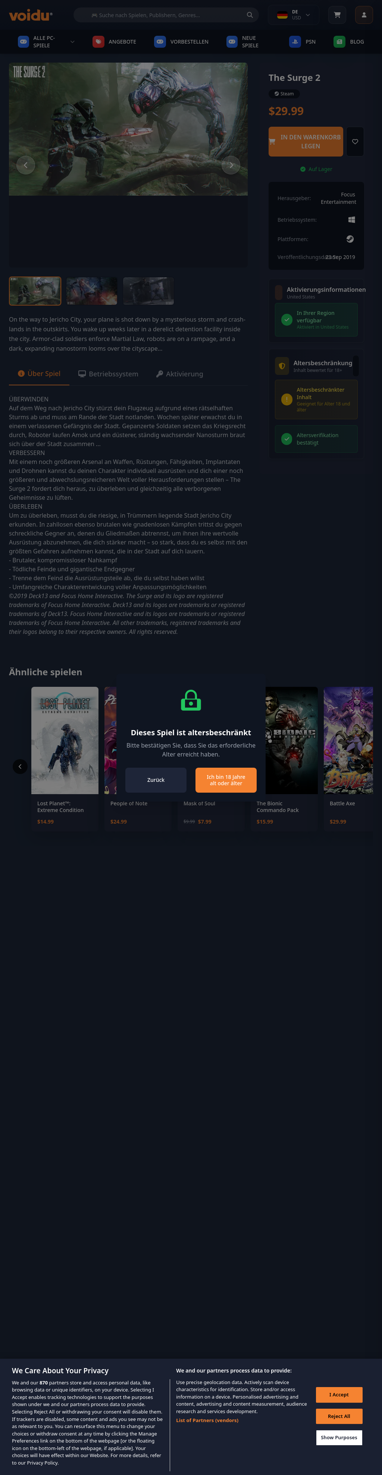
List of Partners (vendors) (207, 1431)
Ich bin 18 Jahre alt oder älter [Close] (226, 780)
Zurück (156, 779)
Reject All (339, 1427)
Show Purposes (339, 1448)
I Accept (339, 1405)
